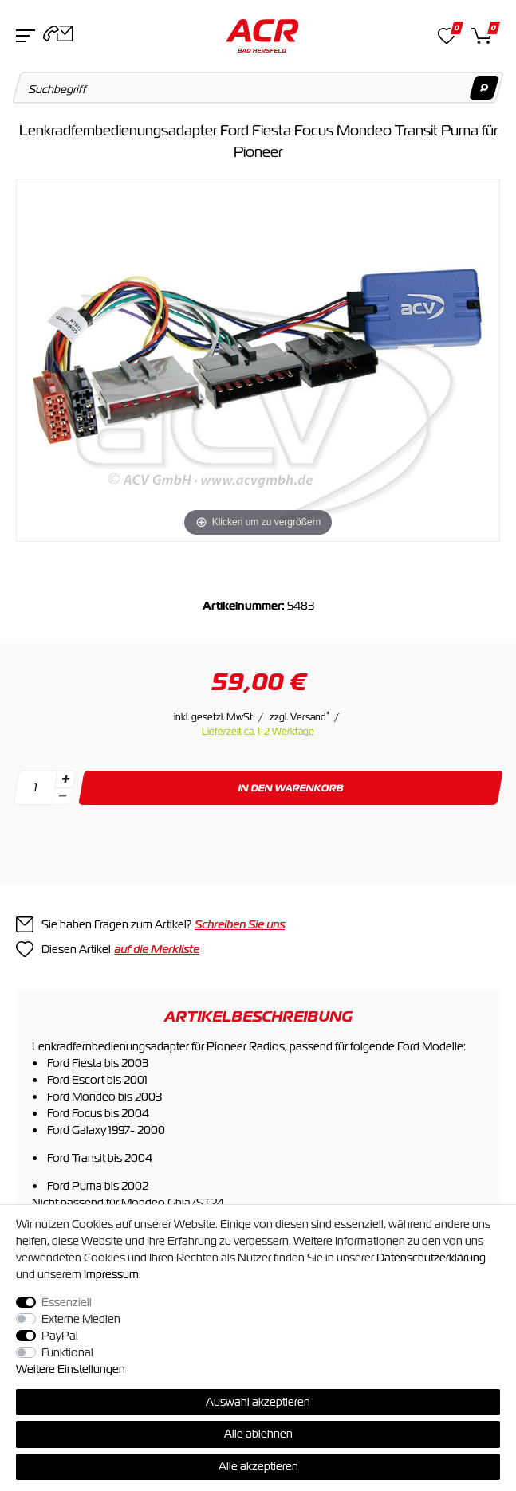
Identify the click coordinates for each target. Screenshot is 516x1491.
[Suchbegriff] (258, 88)
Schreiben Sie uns (240, 924)
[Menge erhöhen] (65, 779)
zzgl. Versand (300, 717)
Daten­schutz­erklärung (431, 1257)
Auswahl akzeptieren (258, 1402)
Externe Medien (80, 1319)
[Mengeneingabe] (35, 788)
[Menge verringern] (62, 796)
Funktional (67, 1352)
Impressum (111, 1274)
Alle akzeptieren (258, 1466)
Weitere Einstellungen (70, 1369)
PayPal (59, 1335)
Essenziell (66, 1302)
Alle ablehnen (258, 1433)
